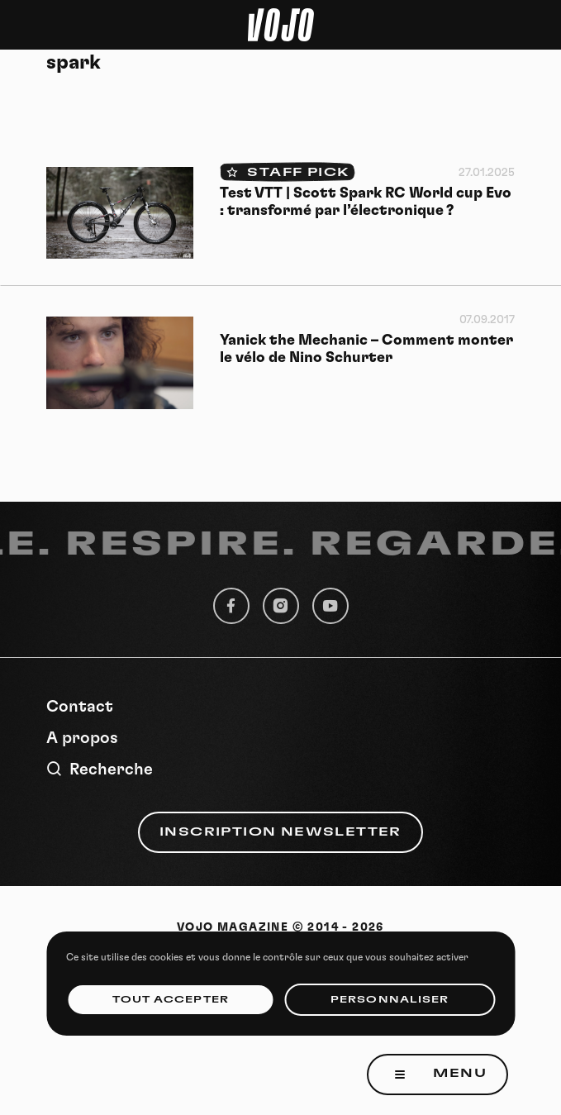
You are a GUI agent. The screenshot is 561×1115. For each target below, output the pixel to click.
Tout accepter (170, 999)
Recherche (99, 769)
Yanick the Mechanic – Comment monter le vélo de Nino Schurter (366, 349)
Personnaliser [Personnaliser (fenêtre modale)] (389, 999)
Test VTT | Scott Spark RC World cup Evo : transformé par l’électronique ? (365, 202)
